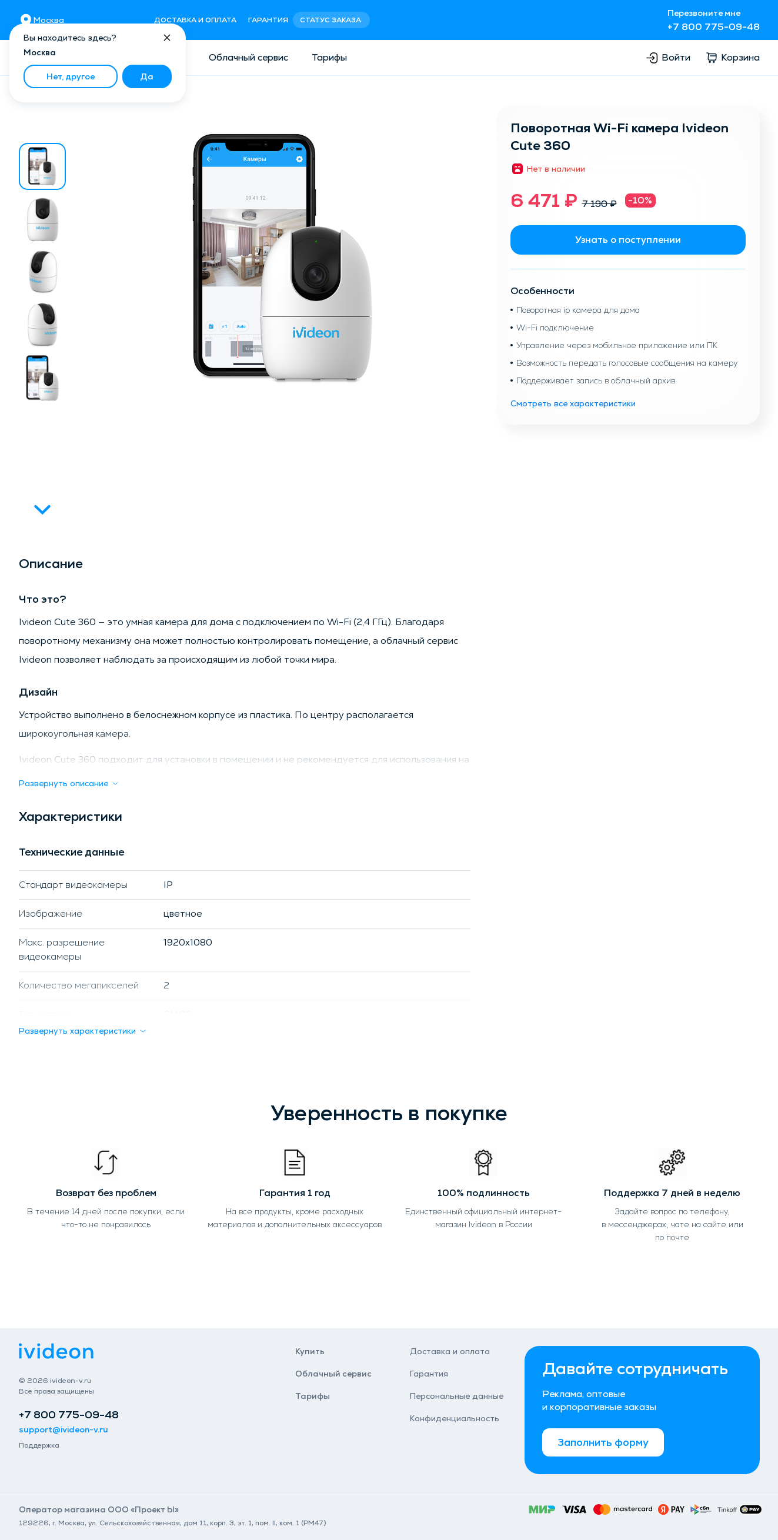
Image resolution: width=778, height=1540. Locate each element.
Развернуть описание (69, 783)
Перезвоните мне (703, 13)
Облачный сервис (248, 57)
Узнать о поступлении (628, 239)
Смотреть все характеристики (573, 403)
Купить (310, 1351)
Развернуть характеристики (83, 1030)
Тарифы (329, 57)
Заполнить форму (603, 1442)
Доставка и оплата (195, 20)
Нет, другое (70, 76)
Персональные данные (456, 1396)
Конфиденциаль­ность (454, 1418)
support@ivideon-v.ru (63, 1429)
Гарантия (268, 20)
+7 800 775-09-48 (713, 27)
